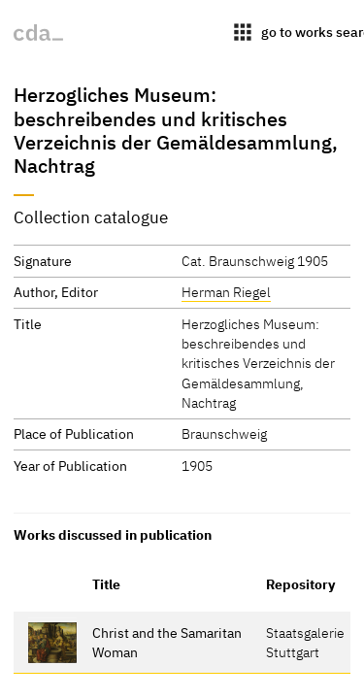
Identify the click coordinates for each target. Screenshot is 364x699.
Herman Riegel (226, 292)
